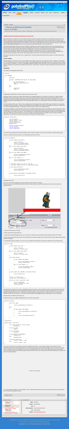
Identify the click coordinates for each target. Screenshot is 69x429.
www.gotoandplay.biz (34, 421)
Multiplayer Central (27, 419)
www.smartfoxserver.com (24, 421)
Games (18, 419)
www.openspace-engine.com (43, 421)
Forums (40, 419)
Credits (58, 419)
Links (46, 419)
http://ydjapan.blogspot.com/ (40, 412)
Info (43, 419)
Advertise (54, 419)
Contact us (50, 419)
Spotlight (37, 419)
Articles (21, 419)
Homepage (12, 419)
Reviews (33, 419)
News (15, 419)
